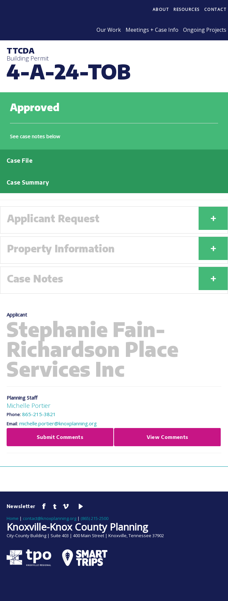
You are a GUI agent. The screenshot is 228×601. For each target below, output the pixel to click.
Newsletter (21, 506)
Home (13, 518)
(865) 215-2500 (94, 518)
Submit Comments (60, 437)
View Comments (167, 437)
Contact (215, 9)
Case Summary (28, 182)
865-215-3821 (39, 414)
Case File (19, 160)
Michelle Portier (29, 405)
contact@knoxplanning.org (49, 518)
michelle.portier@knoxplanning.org (58, 423)
